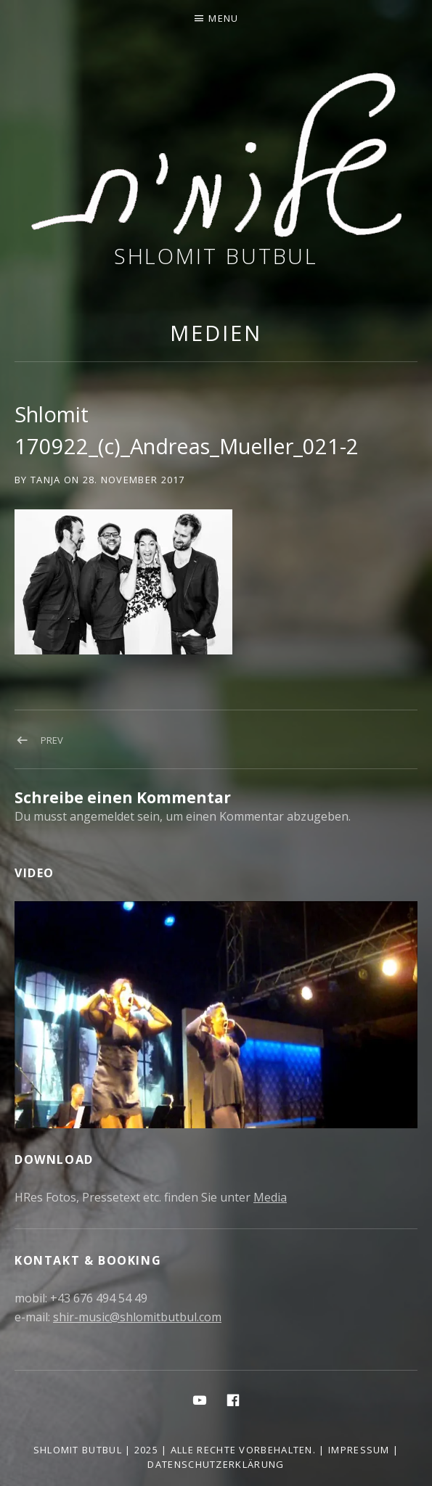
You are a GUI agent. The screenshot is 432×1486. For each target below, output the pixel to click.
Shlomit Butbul (216, 256)
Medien (215, 333)
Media (270, 1197)
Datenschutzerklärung (215, 1464)
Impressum (359, 1449)
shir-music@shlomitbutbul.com (137, 1317)
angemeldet (102, 816)
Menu (223, 18)
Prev (52, 740)
